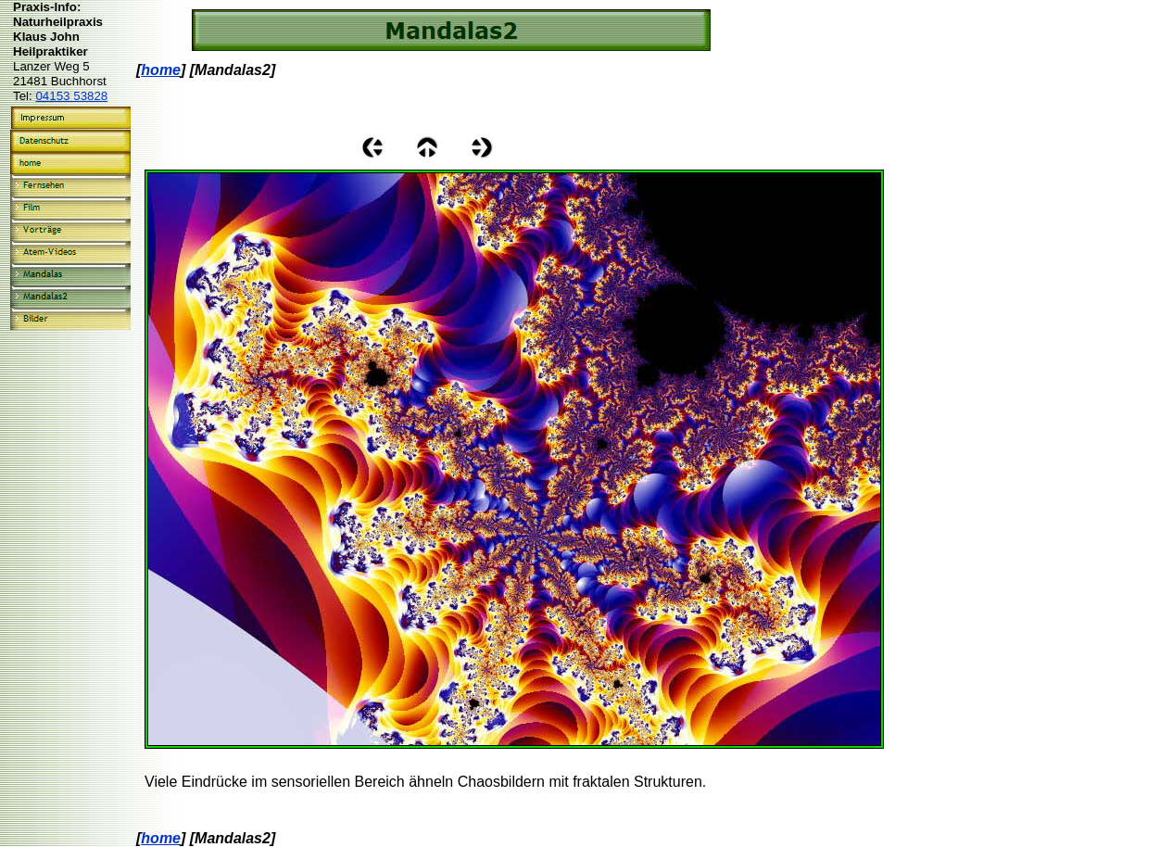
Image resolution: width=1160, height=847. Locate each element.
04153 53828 (71, 96)
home (161, 70)
